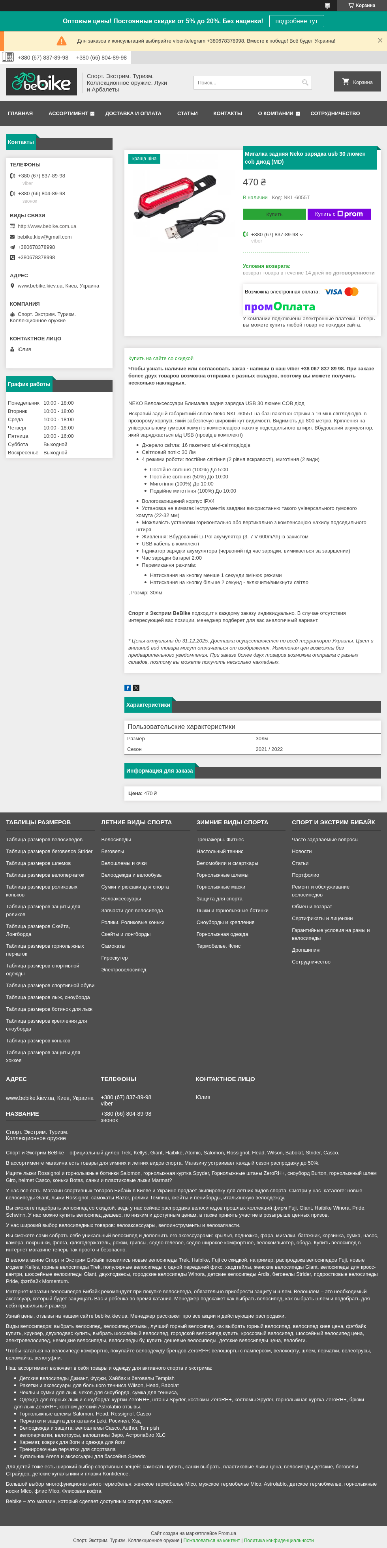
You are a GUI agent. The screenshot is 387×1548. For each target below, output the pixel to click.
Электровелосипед (123, 970)
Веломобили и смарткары (227, 863)
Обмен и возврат (312, 906)
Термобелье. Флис (219, 946)
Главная (20, 113)
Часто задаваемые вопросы (325, 839)
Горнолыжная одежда (222, 934)
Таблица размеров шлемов (38, 863)
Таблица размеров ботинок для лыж (49, 1009)
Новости (302, 851)
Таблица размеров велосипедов (44, 839)
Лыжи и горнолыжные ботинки (233, 910)
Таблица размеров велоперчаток (45, 875)
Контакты (228, 113)
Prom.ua (227, 1533)
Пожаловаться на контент (212, 1540)
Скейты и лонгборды (125, 934)
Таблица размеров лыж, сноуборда (48, 997)
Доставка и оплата (133, 113)
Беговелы (112, 851)
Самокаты (113, 946)
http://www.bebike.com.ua (47, 226)
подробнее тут (297, 21)
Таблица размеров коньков (38, 1041)
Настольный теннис (220, 851)
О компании (275, 113)
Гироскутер (114, 958)
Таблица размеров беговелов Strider (49, 851)
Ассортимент (68, 113)
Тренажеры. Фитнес (220, 839)
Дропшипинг (306, 950)
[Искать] (305, 83)
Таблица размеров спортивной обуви (50, 985)
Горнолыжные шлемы (222, 875)
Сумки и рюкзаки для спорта (135, 887)
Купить (274, 214)
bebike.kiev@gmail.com (44, 237)
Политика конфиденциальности (279, 1540)
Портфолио (305, 875)
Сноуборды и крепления (226, 922)
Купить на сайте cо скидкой (161, 358)
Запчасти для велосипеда (132, 910)
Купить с (339, 214)
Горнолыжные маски (221, 887)
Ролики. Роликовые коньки (132, 922)
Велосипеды (116, 839)
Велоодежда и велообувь (131, 875)
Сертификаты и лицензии (322, 918)
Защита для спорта (219, 899)
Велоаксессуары (121, 899)
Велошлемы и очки (124, 863)
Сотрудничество (335, 113)
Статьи (187, 113)
